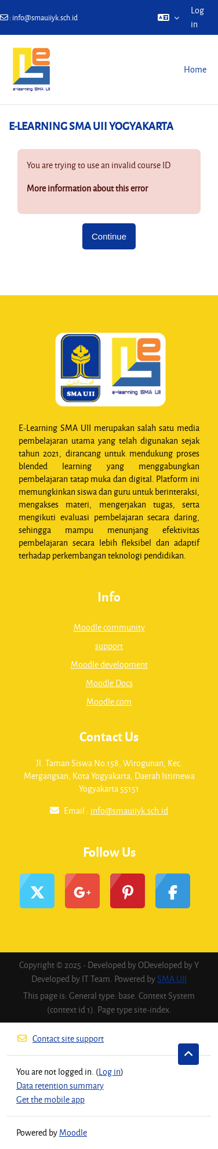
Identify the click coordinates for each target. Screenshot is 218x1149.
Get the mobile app (50, 1099)
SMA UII (172, 979)
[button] (168, 17)
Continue (109, 236)
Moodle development (109, 664)
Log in (197, 17)
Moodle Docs (109, 683)
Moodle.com (109, 701)
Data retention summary (60, 1085)
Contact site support (60, 1038)
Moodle (73, 1132)
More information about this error (87, 188)
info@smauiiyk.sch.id (45, 17)
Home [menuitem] (195, 69)
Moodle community (109, 627)
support (109, 646)
